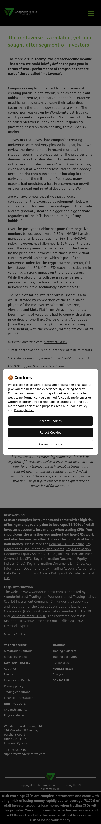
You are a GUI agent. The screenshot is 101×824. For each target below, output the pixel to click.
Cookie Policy (78, 406)
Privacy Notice (24, 410)
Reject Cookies (50, 432)
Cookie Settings (50, 444)
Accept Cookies (50, 421)
